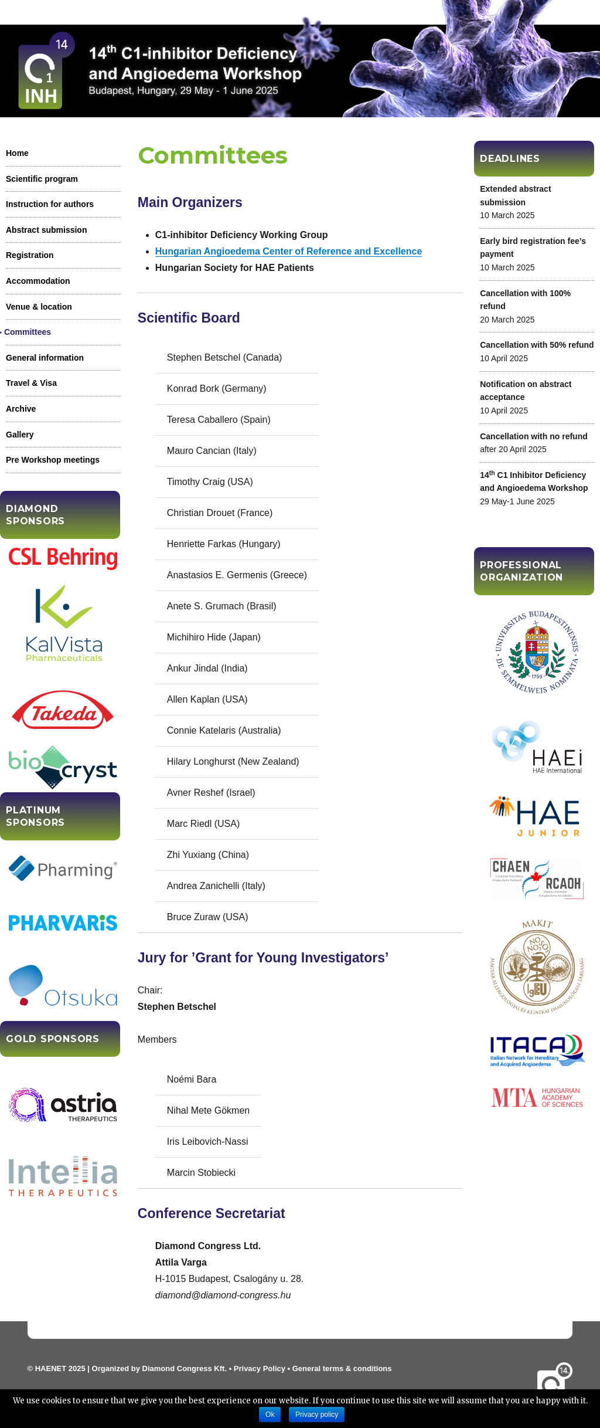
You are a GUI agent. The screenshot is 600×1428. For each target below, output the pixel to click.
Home (17, 153)
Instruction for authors (50, 204)
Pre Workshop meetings (53, 459)
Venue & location (39, 306)
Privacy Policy (259, 1368)
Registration (30, 255)
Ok (269, 1414)
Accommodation (38, 281)
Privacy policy (316, 1414)
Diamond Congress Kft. (184, 1368)
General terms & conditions (342, 1368)
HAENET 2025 (60, 1368)
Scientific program (42, 179)
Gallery (19, 434)
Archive (21, 408)
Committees (28, 332)
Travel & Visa (31, 383)
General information (45, 357)
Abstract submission (46, 230)
